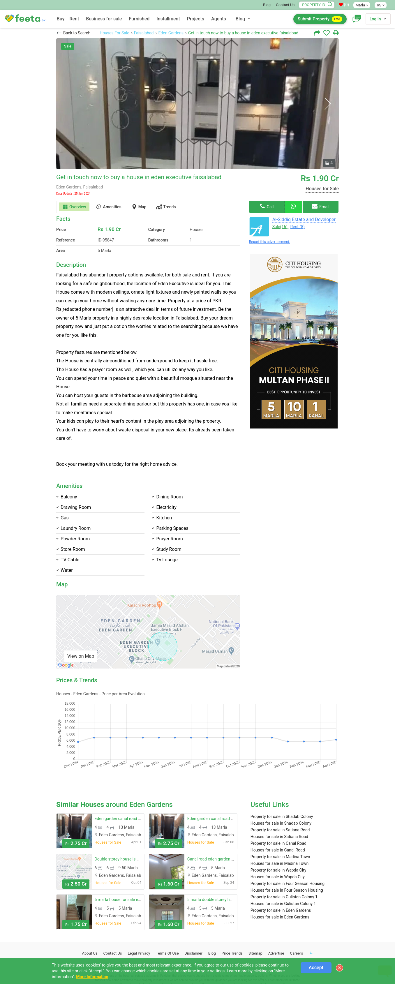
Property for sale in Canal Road (278, 804)
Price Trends (232, 914)
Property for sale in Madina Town (280, 818)
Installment (168, 19)
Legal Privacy (139, 914)
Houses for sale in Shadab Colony (281, 784)
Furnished (139, 19)
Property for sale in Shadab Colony (282, 777)
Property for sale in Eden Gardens (281, 871)
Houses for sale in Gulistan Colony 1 (283, 865)
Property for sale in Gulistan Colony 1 (284, 858)
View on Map (80, 656)
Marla (361, 5)
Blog (267, 5)
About (90, 914)
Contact (112, 914)
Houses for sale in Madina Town (279, 824)
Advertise (276, 914)
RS (381, 5)
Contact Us (285, 5)
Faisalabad (144, 33)
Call (267, 206)
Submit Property (320, 19)
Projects (195, 19)
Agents (218, 19)
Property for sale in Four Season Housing (288, 844)
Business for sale (104, 19)
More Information (92, 976)
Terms (167, 914)
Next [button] (327, 103)
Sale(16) (280, 226)
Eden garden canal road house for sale (129, 779)
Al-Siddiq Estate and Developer (304, 219)
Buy (61, 19)
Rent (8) (297, 226)
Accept (316, 967)
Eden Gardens (171, 33)
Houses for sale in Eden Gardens (280, 878)
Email (320, 206)
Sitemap (255, 914)
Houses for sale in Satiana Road (279, 798)
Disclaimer (193, 914)
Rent (74, 19)
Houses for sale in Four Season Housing (287, 851)
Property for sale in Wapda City (278, 831)
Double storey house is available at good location (139, 820)
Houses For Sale (114, 33)
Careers (296, 914)
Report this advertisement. (269, 242)
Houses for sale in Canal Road (278, 811)
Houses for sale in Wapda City (278, 838)
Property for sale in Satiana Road (280, 791)
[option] (197, 103)
